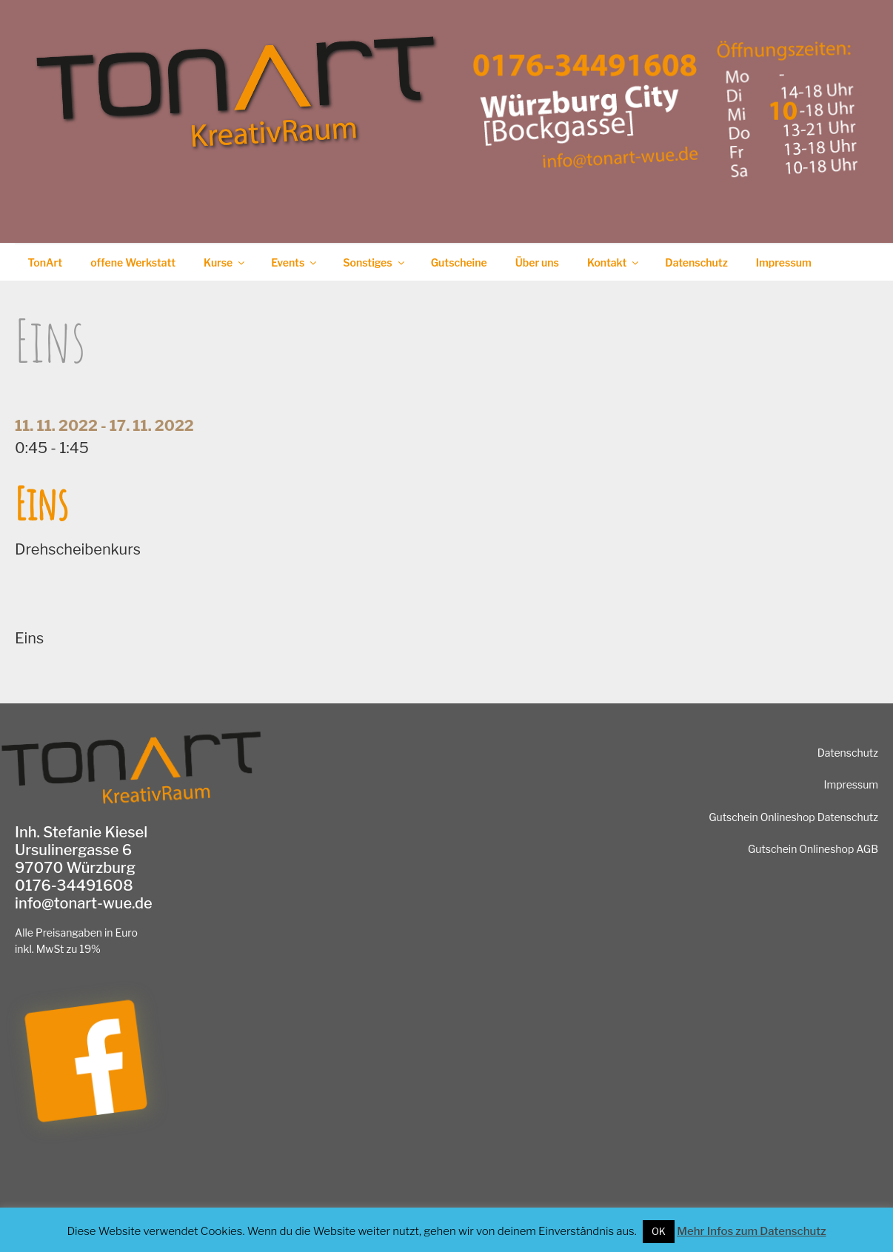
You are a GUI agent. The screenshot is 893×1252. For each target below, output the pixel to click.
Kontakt (614, 262)
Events (294, 262)
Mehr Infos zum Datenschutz (751, 1231)
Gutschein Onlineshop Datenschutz (793, 817)
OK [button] (659, 1231)
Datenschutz (696, 262)
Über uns (537, 262)
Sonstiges (374, 262)
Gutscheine (459, 262)
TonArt (45, 262)
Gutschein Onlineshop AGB (813, 849)
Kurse (225, 262)
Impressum (784, 262)
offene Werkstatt (132, 262)
